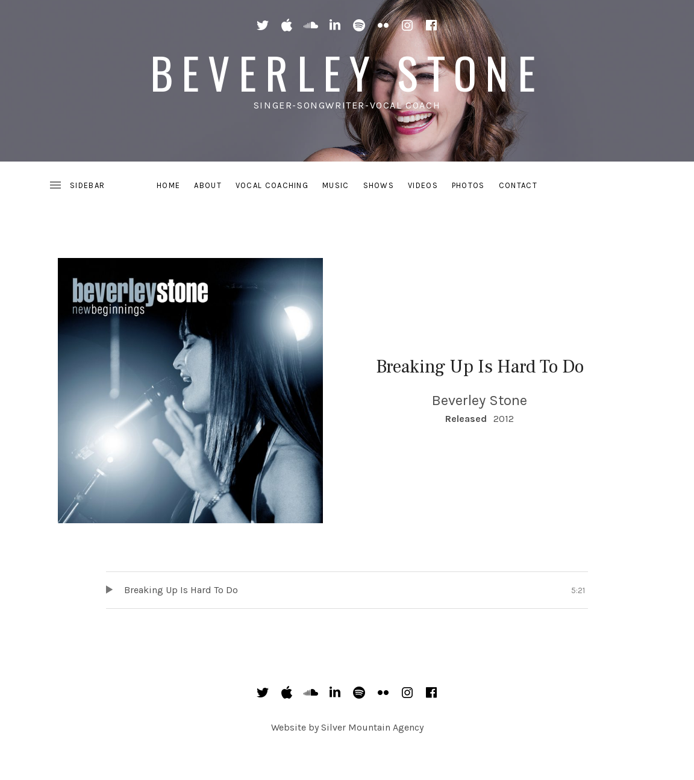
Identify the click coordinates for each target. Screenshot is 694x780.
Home (168, 185)
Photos (468, 185)
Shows (379, 185)
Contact (518, 185)
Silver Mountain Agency (372, 727)
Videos (423, 185)
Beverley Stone (347, 72)
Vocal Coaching (272, 185)
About (208, 185)
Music (335, 185)
